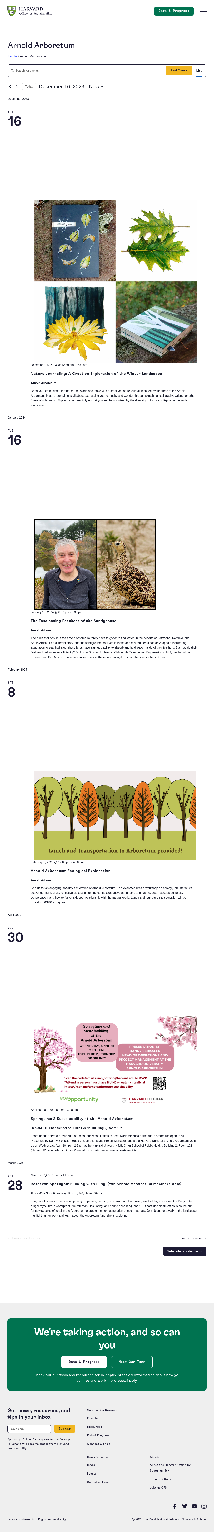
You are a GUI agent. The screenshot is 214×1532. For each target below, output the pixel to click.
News (91, 1465)
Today (29, 86)
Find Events (179, 70)
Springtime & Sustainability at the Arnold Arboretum (82, 1119)
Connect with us (98, 1443)
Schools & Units (160, 1479)
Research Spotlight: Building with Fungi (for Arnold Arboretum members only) (106, 1184)
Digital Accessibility (52, 1519)
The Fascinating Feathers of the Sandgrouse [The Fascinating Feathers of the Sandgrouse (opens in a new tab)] (73, 621)
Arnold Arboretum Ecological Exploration (71, 871)
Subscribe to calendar (182, 1251)
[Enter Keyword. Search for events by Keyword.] (85, 71)
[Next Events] (17, 86)
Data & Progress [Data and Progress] (176, 12)
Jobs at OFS (158, 1487)
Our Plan (93, 1418)
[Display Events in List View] (199, 71)
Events (12, 56)
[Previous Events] (10, 86)
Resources (94, 1426)
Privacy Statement (20, 1519)
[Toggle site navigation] (203, 11)
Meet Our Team (132, 1362)
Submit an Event (98, 1482)
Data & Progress (85, 1363)
